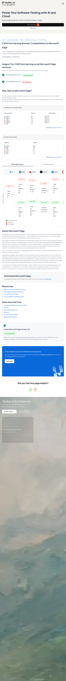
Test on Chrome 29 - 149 (44, 210)
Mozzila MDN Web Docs (10, 310)
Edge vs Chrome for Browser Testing (14, 289)
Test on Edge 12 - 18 (21, 188)
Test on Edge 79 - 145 (21, 212)
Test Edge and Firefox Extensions (14, 292)
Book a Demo (33, 28)
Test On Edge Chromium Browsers (14, 296)
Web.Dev (6, 312)
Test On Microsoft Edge (11, 294)
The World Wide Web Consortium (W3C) (15, 305)
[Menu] (63, 4)
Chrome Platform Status (11, 314)
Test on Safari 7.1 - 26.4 (55, 212)
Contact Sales (9, 412)
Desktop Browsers (17, 164)
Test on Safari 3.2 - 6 (55, 188)
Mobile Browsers (48, 164)
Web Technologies (12, 40)
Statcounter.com (57, 127)
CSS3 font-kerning (30, 40)
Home (4, 40)
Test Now (9, 361)
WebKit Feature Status (10, 317)
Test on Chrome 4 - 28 (44, 191)
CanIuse (6, 307)
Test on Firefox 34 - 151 (32, 211)
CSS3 (21, 40)
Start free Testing (33, 25)
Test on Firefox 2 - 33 (32, 188)
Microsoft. (48, 279)
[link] (8, 4)
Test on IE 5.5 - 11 (9, 194)
